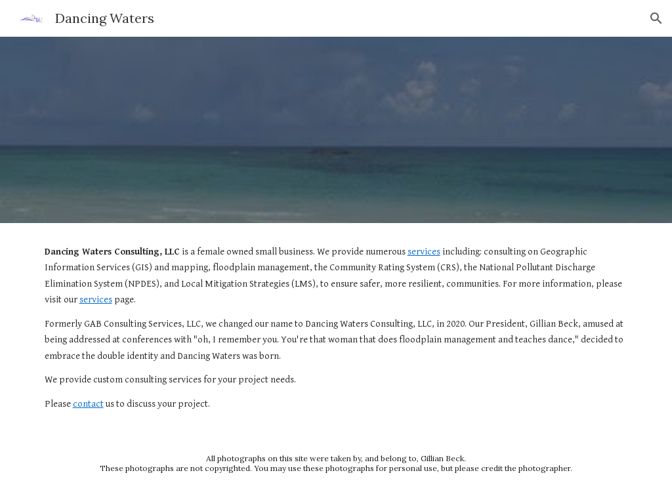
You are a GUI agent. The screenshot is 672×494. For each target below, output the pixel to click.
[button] (656, 18)
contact (88, 403)
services (424, 251)
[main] (336, 328)
